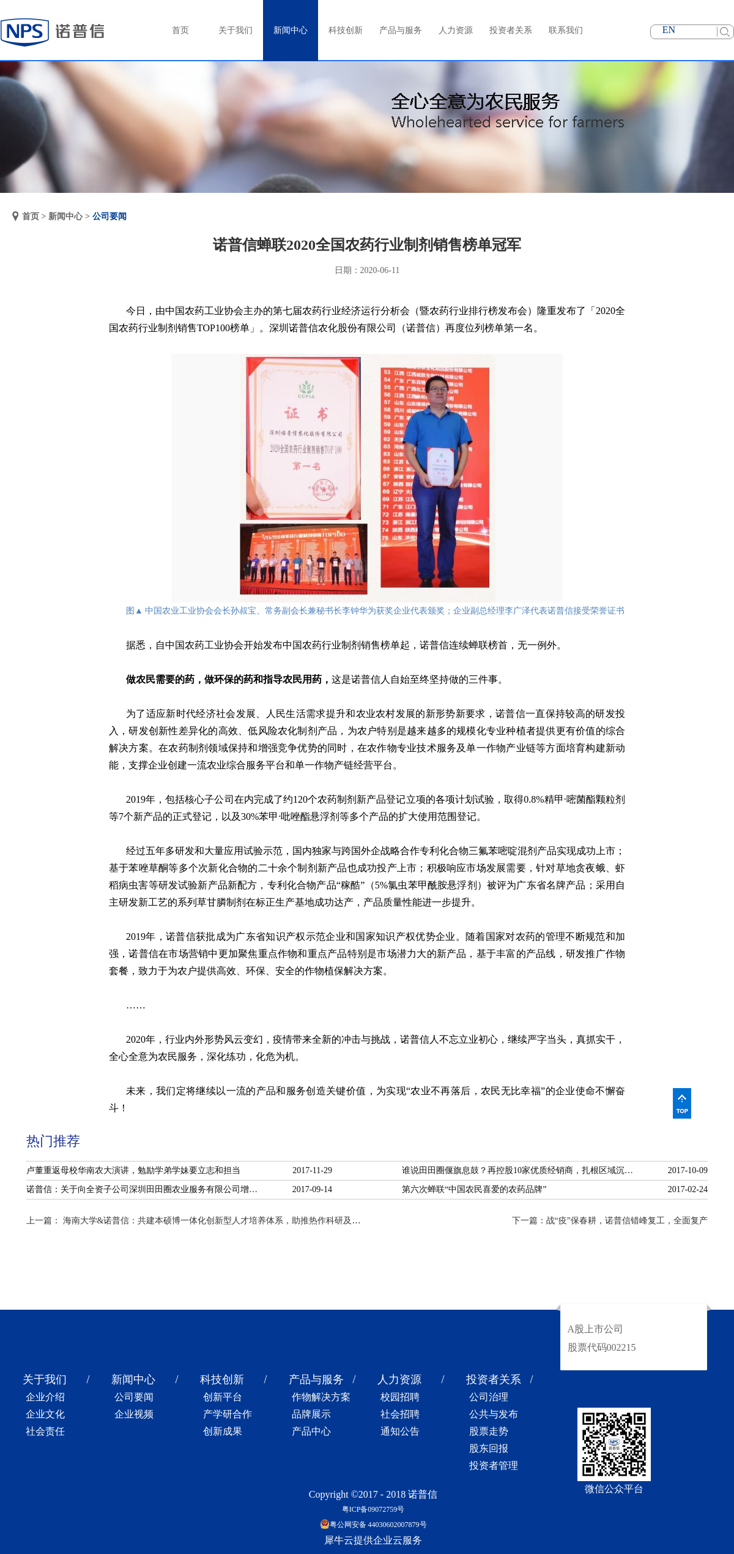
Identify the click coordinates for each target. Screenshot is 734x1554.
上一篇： (206, 1220)
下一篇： (610, 1220)
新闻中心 (65, 216)
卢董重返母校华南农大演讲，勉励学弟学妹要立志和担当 (133, 1170)
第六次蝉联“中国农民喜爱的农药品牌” (474, 1189)
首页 (180, 30)
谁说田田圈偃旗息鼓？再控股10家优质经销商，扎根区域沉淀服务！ (521, 1170)
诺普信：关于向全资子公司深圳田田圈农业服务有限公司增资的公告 (145, 1189)
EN (668, 29)
